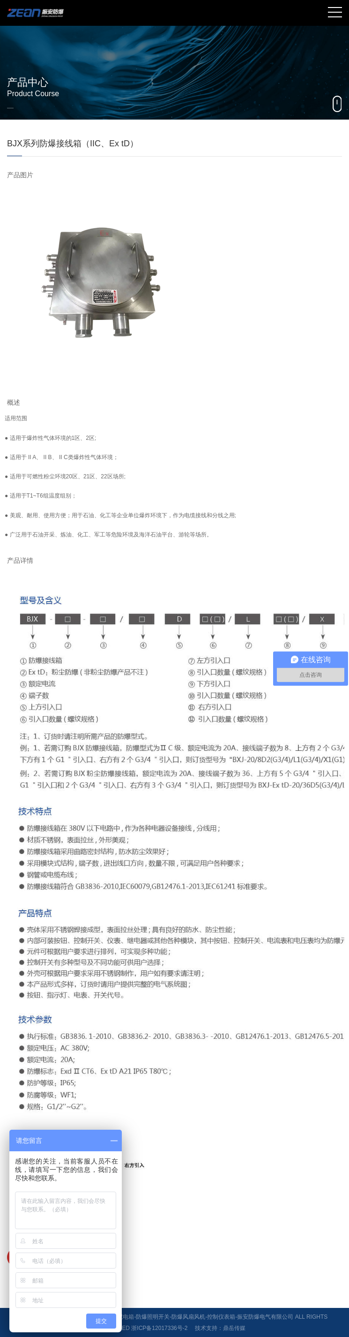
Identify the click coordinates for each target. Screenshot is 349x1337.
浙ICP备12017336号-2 (159, 1328)
